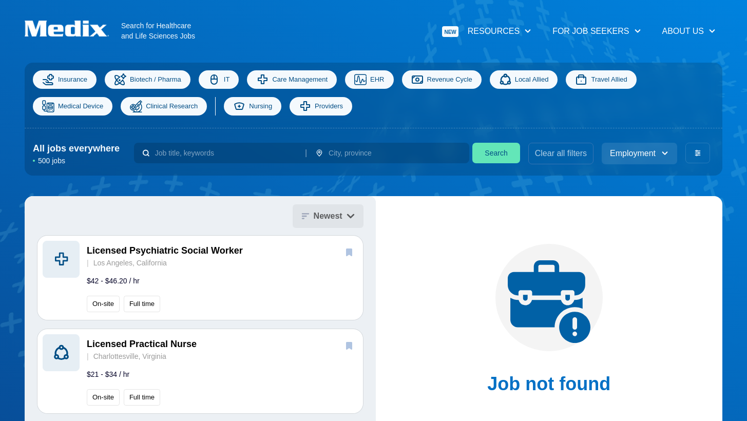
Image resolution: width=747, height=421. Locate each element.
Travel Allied (601, 79)
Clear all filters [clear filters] (561, 153)
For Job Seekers (596, 31)
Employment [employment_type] (639, 153)
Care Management (292, 79)
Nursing (252, 106)
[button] (200, 277)
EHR (369, 79)
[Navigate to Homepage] (73, 28)
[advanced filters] (697, 153)
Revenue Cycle (441, 79)
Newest (328, 216)
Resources (487, 31)
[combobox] (226, 153)
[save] (349, 252)
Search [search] (496, 153)
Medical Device (72, 106)
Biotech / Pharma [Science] (147, 79)
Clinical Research (164, 106)
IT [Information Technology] (219, 79)
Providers (321, 106)
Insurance (64, 79)
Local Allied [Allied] (524, 79)
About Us (689, 31)
